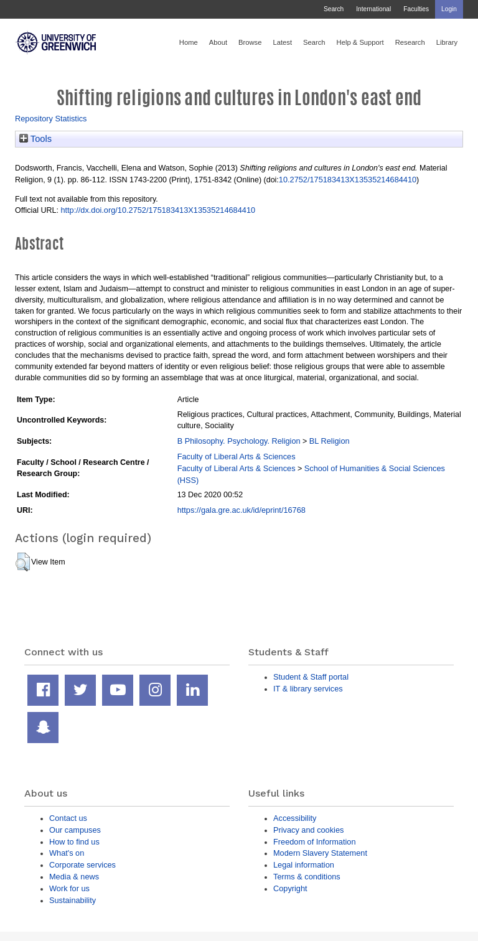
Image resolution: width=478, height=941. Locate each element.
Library (446, 42)
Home (188, 42)
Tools (35, 139)
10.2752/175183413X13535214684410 (347, 179)
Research (410, 42)
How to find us (74, 841)
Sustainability (72, 900)
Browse (249, 42)
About (218, 42)
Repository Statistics (51, 118)
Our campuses (75, 830)
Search (334, 9)
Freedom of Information (314, 841)
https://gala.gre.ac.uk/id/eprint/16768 (241, 510)
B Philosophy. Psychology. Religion (239, 441)
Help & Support (360, 42)
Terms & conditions (306, 876)
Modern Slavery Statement (320, 853)
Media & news (74, 876)
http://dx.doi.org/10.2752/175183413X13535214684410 (157, 210)
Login (449, 9)
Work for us (69, 888)
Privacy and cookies (308, 830)
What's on (66, 853)
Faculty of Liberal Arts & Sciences (236, 456)
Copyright (290, 888)
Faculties (416, 9)
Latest (282, 42)
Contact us (68, 818)
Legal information (303, 864)
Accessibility (294, 818)
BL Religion (329, 441)
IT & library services (308, 688)
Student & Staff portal (311, 676)
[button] (23, 562)
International (373, 9)
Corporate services (82, 864)
